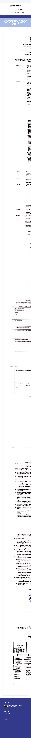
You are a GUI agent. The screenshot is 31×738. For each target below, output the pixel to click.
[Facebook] (4, 716)
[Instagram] (8, 716)
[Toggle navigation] (4, 16)
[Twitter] (6, 716)
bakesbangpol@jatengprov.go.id (20, 12)
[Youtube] (10, 716)
